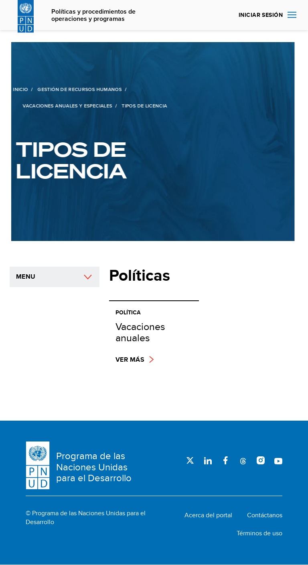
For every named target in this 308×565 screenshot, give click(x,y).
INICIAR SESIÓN (261, 15)
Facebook (225, 460)
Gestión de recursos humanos (78, 89)
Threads (243, 460)
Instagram (261, 460)
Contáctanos (264, 515)
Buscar (223, 15)
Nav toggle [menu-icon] (292, 15)
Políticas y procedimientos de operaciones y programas (93, 15)
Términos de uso (259, 533)
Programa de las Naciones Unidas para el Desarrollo (94, 467)
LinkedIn (208, 460)
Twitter (190, 460)
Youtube (278, 460)
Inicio (19, 89)
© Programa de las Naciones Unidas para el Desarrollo (86, 518)
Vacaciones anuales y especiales (66, 106)
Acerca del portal (208, 515)
